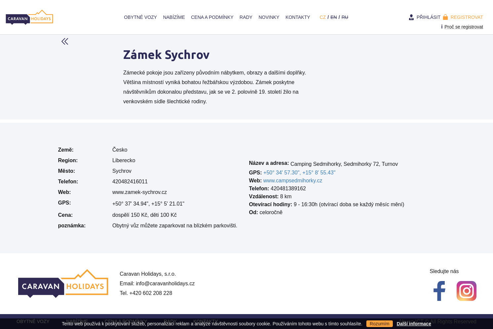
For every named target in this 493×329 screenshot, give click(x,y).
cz (323, 17)
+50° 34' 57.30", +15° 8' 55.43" (300, 172)
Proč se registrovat (463, 26)
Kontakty (297, 17)
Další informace (414, 323)
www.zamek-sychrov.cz (139, 192)
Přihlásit (428, 17)
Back (64, 41)
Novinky (269, 17)
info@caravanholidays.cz (165, 283)
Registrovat (467, 17)
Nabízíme (174, 17)
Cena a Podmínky (212, 17)
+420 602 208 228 (150, 293)
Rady (246, 17)
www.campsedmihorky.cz (292, 180)
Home (114, 17)
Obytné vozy (140, 17)
